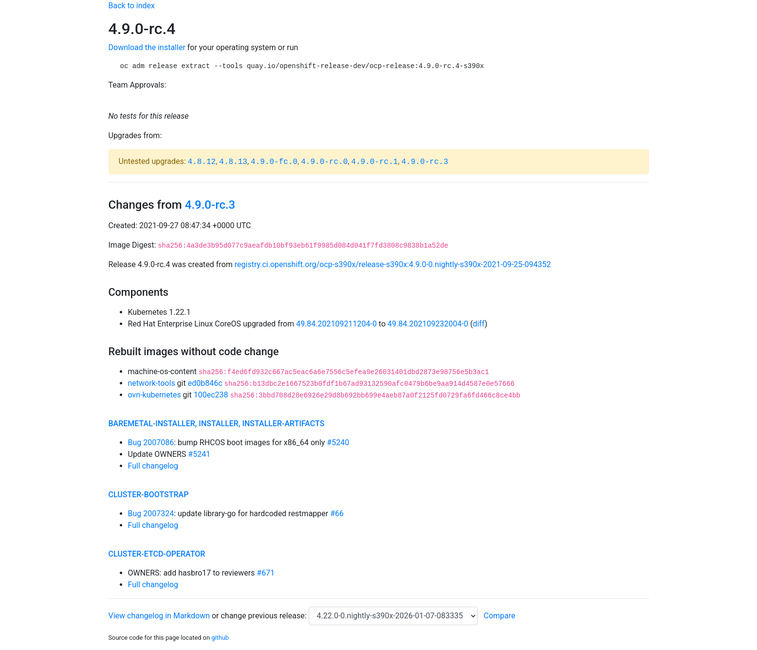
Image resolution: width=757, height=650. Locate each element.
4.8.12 (202, 162)
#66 (337, 513)
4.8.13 (233, 162)
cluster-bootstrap (149, 494)
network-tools (151, 383)
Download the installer (147, 47)
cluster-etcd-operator (157, 554)
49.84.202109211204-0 (336, 323)
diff (478, 323)
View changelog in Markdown (159, 615)
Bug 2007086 (151, 442)
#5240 (338, 442)
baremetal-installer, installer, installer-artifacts (217, 423)
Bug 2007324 (151, 513)
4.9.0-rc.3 (425, 162)
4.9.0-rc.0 (324, 162)
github (220, 637)
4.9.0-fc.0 (274, 162)
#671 (266, 573)
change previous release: (264, 615)
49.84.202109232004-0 (428, 323)
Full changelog (153, 465)
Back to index (132, 5)
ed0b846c (205, 383)
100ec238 (211, 394)
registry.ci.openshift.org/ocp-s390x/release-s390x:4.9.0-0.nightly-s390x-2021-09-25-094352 (393, 264)
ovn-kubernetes (154, 394)
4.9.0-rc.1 (374, 162)
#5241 (199, 454)
